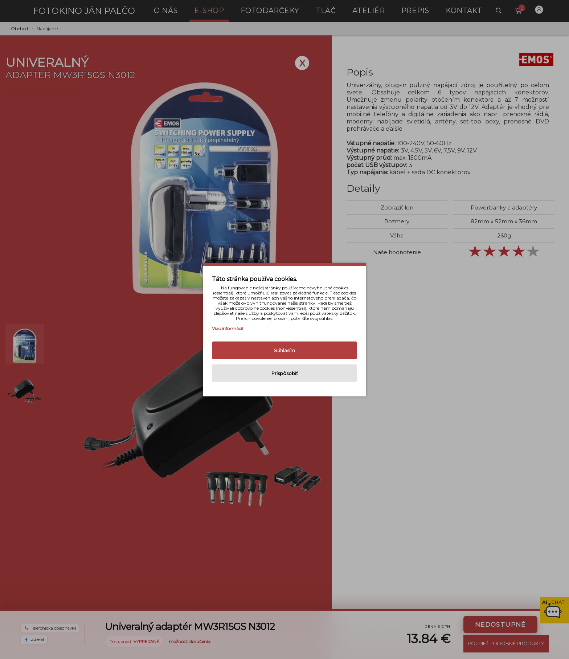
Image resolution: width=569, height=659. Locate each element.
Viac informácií (227, 328)
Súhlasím (284, 350)
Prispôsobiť (284, 373)
